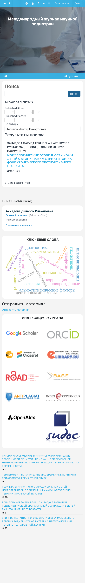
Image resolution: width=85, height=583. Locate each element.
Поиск (74, 93)
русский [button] (72, 76)
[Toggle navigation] (13, 76)
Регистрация (61, 3)
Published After (14, 108)
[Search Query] (36, 94)
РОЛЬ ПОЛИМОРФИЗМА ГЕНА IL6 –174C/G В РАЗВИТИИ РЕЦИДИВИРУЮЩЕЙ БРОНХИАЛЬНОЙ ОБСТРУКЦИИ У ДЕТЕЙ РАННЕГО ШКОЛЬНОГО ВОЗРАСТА (38, 506)
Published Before (15, 116)
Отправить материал (15, 309)
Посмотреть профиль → (20, 225)
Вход (77, 3)
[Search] (49, 3)
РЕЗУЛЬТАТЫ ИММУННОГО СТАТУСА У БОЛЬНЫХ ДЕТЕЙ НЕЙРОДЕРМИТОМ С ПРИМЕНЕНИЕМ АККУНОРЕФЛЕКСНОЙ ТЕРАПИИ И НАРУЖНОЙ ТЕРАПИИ (37, 490)
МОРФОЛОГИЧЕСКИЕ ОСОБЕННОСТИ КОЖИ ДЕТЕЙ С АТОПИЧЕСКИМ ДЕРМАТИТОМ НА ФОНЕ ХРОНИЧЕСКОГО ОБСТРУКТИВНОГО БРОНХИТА (40, 160)
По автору (11, 124)
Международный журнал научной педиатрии (43, 21)
